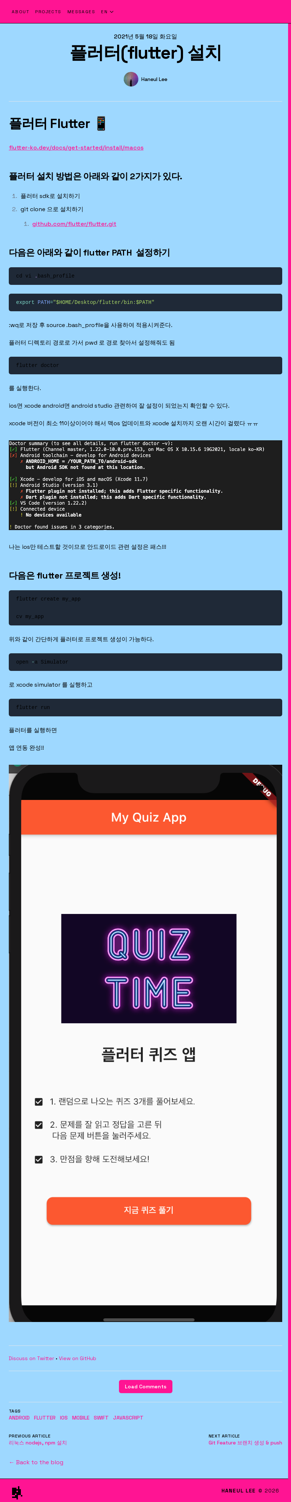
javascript (128, 1417)
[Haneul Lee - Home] (199, 12)
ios (64, 1417)
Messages (81, 12)
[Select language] (107, 12)
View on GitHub (77, 1358)
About (20, 12)
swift (101, 1417)
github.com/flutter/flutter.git (74, 224)
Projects (48, 12)
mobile (80, 1417)
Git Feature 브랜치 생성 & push (245, 1442)
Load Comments (146, 1386)
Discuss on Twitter (31, 1358)
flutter (45, 1417)
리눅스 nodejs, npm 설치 (38, 1442)
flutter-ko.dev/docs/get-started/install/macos (76, 147)
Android (19, 1417)
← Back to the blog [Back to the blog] (36, 1462)
